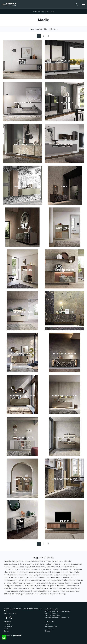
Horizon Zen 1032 (64, 228)
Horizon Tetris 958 (22, 437)
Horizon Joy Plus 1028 (22, 395)
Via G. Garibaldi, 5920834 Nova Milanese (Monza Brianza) (57, 610)
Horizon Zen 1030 (64, 437)
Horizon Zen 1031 (22, 479)
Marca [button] (32, 29)
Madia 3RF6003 (22, 102)
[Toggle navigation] (83, 5)
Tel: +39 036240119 (51, 613)
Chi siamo (7, 624)
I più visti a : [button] (53, 29)
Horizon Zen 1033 (22, 270)
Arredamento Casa (43, 11)
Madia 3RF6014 (64, 102)
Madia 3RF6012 (22, 144)
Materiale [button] (39, 29)
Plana (22, 521)
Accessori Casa (49, 629)
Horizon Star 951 (65, 312)
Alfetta (22, 228)
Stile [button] (45, 29)
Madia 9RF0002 (22, 186)
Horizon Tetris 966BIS (64, 479)
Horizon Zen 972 (64, 270)
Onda (64, 186)
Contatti (6, 631)
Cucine (47, 624)
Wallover (22, 61)
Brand (6, 629)
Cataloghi (48, 631)
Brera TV (65, 521)
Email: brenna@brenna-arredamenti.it (57, 618)
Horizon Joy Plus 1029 (64, 395)
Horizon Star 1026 (22, 312)
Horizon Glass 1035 (64, 353)
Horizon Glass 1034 (22, 353)
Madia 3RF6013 (64, 61)
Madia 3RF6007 (64, 144)
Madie (52, 11)
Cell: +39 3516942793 (52, 615)
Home (34, 11)
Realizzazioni (8, 627)
